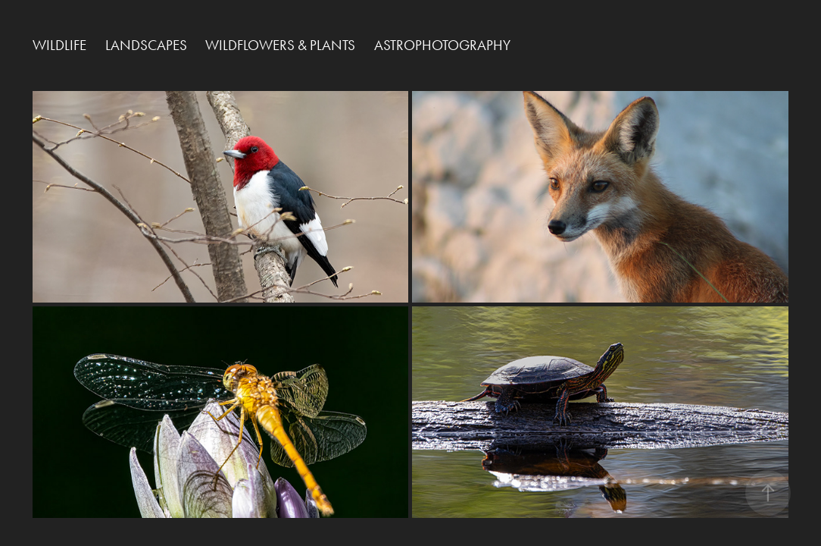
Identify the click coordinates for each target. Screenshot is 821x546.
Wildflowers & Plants (280, 45)
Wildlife (59, 45)
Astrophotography (442, 45)
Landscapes (146, 45)
